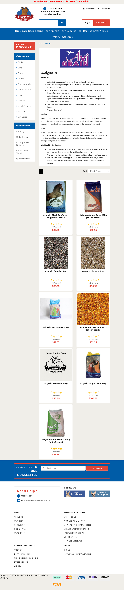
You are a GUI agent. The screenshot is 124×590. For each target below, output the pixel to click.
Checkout (101, 23)
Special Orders (23, 159)
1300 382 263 (52, 8)
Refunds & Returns (73, 541)
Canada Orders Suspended (76, 529)
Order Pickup (22, 137)
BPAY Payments (22, 554)
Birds (17, 31)
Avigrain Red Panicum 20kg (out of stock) (93, 328)
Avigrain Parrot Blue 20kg (56, 327)
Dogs (31, 31)
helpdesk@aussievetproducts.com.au (33, 501)
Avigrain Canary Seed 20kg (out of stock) (93, 216)
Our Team (18, 521)
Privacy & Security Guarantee (77, 554)
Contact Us (88, 9)
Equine (39, 31)
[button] (56, 226)
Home (41, 43)
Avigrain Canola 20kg (55, 271)
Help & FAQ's (20, 529)
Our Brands (19, 533)
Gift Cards (67, 37)
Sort (84, 171)
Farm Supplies (68, 31)
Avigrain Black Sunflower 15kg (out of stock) (55, 216)
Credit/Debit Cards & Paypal (27, 558)
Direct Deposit (21, 562)
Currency (104, 9)
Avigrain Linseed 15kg (93, 271)
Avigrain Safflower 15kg (56, 383)
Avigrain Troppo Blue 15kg (93, 383)
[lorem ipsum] (48, 22)
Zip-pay (17, 566)
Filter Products (24, 46)
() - (87, 23)
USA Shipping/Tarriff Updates (77, 525)
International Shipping (22, 151)
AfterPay (18, 550)
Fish (79, 31)
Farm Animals (52, 31)
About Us (18, 517)
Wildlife (56, 37)
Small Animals (100, 31)
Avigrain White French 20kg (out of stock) (56, 440)
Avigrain (48, 43)
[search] (62, 22)
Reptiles (87, 31)
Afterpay (20, 131)
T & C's (67, 550)
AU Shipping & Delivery (23, 143)
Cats (24, 31)
